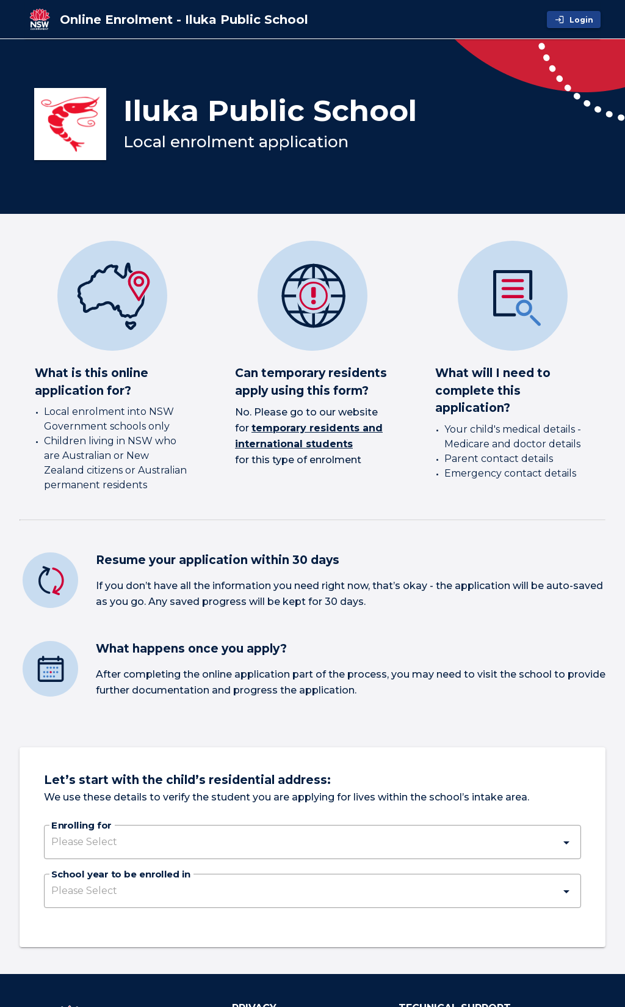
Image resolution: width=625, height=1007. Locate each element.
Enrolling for (81, 826)
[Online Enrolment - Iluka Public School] (184, 19)
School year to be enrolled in (120, 875)
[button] (312, 842)
